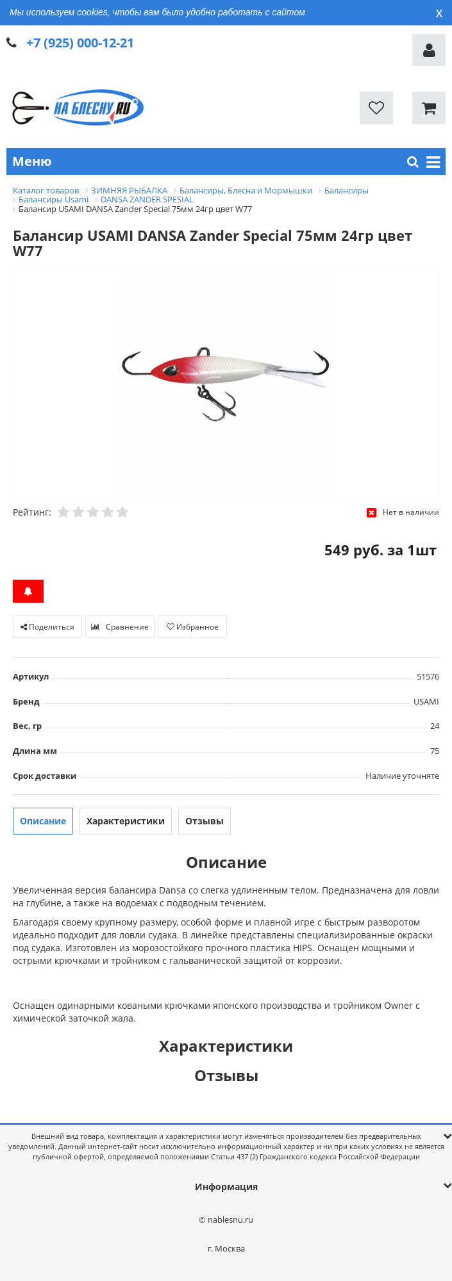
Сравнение (120, 626)
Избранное (193, 626)
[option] (226, 384)
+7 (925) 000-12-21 (80, 42)
